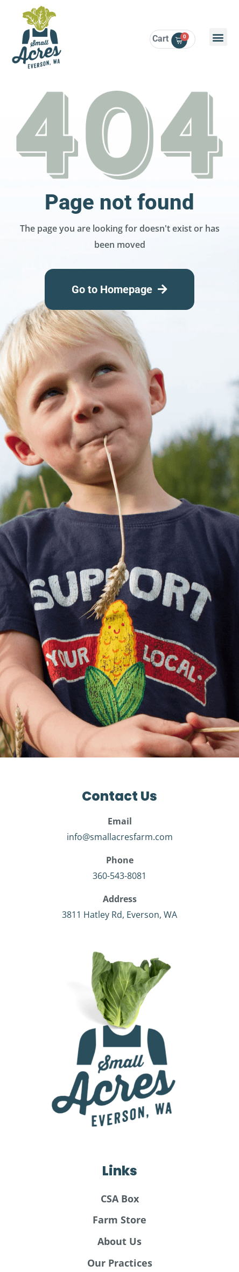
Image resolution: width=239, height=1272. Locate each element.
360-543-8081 (119, 876)
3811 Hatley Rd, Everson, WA (119, 915)
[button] (218, 37)
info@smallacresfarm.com (120, 837)
